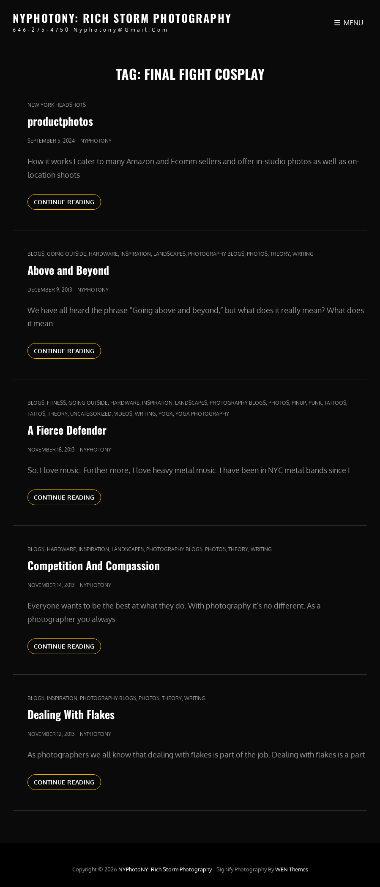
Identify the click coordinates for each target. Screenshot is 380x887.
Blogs (35, 254)
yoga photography (202, 414)
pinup (299, 403)
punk (315, 403)
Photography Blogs (216, 254)
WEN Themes (291, 869)
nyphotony (96, 141)
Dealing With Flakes (71, 714)
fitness (56, 403)
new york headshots (56, 105)
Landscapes (169, 254)
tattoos (335, 403)
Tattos (36, 414)
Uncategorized (91, 414)
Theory (280, 254)
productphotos (60, 121)
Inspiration (135, 254)
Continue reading (67, 201)
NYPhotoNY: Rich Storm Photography (122, 18)
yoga (166, 414)
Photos (257, 254)
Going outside (66, 254)
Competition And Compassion (93, 565)
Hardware (103, 254)
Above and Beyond (68, 270)
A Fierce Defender (67, 430)
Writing (303, 254)
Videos (123, 414)
